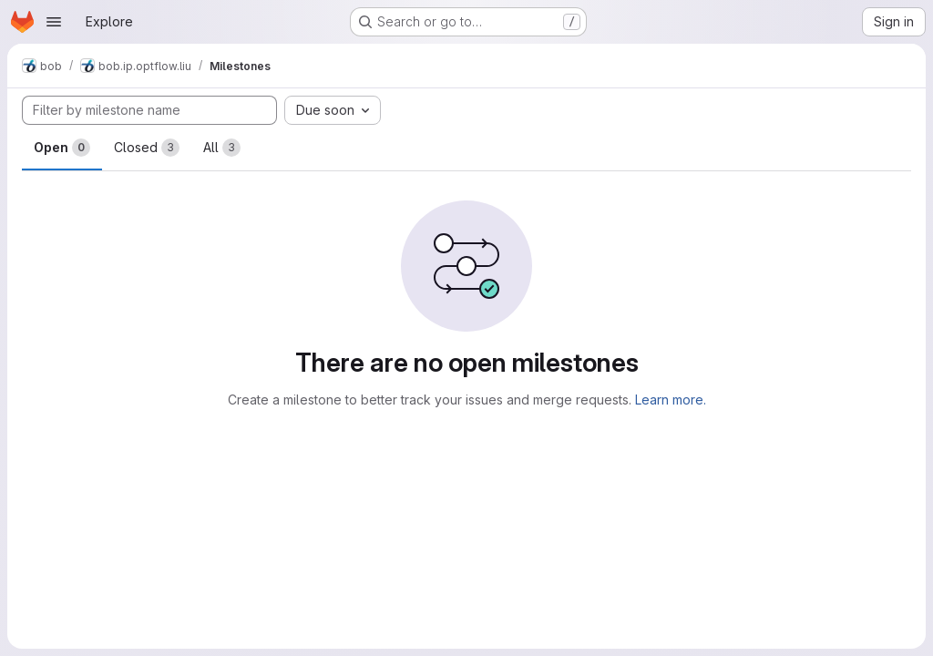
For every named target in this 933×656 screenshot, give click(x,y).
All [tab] (222, 147)
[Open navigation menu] (53, 21)
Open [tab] (62, 147)
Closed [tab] (146, 147)
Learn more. (670, 399)
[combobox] (332, 110)
